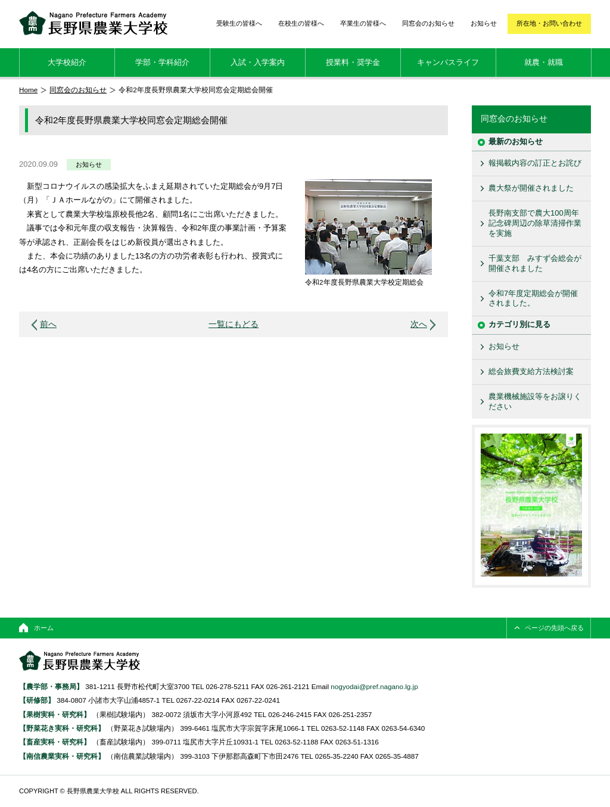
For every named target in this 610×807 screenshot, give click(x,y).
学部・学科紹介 (162, 62)
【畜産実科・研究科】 (55, 742)
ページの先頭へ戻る (554, 627)
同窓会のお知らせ (428, 23)
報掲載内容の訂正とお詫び (534, 162)
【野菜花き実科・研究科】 (63, 728)
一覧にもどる (233, 324)
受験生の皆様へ (239, 23)
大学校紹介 (67, 62)
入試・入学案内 (258, 62)
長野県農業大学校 (93, 23)
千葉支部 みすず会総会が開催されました (534, 263)
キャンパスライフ (448, 62)
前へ (48, 324)
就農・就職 (543, 62)
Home (28, 90)
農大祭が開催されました (531, 187)
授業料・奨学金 (353, 62)
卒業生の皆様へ (363, 23)
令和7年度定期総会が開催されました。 (533, 298)
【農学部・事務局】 (51, 686)
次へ (418, 324)
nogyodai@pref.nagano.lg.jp (374, 686)
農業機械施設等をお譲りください (534, 401)
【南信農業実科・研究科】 (62, 756)
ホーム (44, 627)
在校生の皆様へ (301, 23)
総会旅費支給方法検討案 (531, 371)
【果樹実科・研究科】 (55, 714)
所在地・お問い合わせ (549, 23)
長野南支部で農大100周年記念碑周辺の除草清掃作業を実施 (534, 223)
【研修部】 (37, 700)
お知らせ (484, 23)
